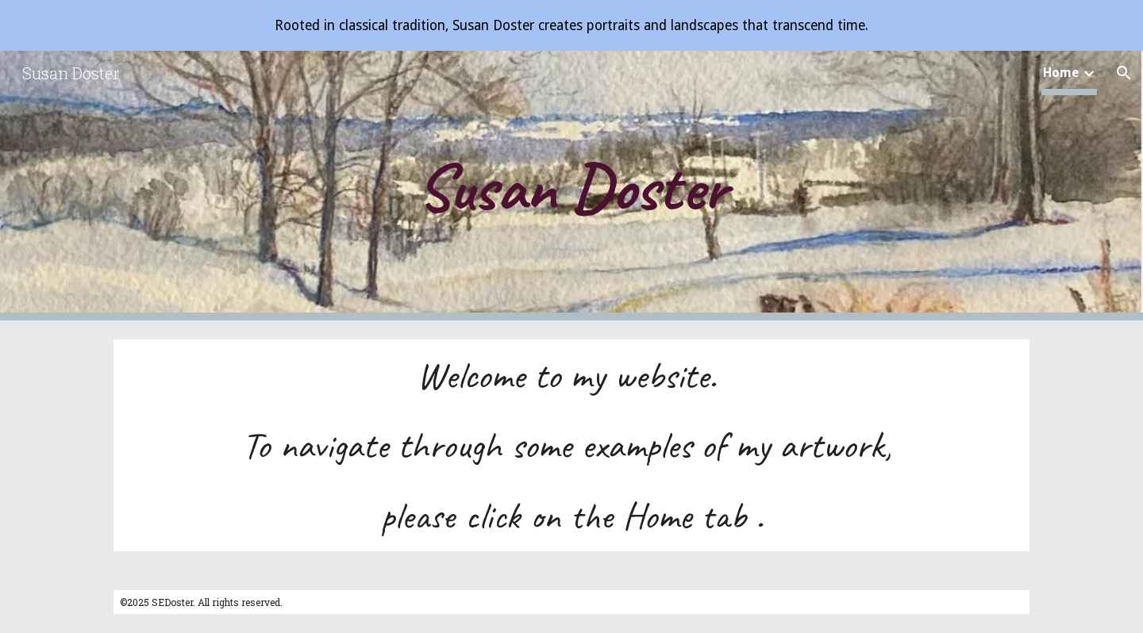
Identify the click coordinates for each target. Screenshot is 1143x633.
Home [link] (1061, 72)
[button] (1124, 73)
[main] (571, 186)
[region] (571, 25)
